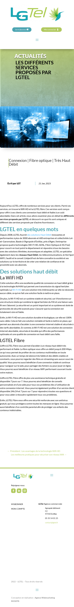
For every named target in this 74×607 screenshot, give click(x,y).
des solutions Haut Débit (39, 234)
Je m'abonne (20, 29)
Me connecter (50, 29)
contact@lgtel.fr (51, 522)
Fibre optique (40, 160)
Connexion (18, 160)
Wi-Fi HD (16, 289)
